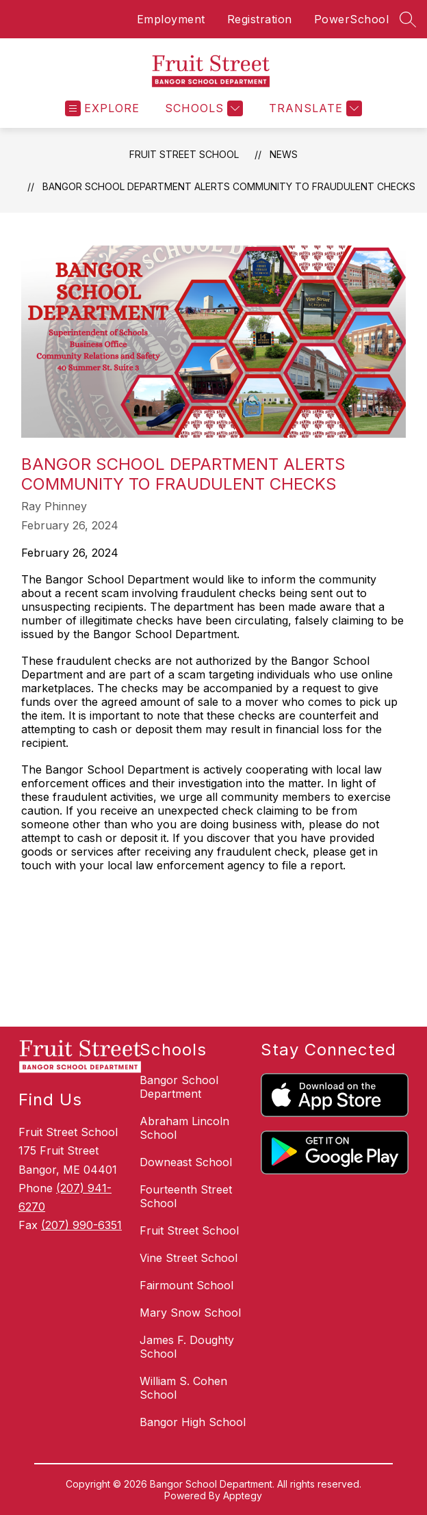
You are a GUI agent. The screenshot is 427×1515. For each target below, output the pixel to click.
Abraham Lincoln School (184, 1128)
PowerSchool (351, 19)
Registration (259, 19)
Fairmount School (186, 1285)
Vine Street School (188, 1258)
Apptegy (242, 1495)
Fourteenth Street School (186, 1196)
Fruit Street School (184, 154)
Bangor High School (193, 1422)
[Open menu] (102, 108)
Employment (171, 19)
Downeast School (186, 1162)
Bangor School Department (179, 1087)
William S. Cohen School (183, 1387)
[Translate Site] (314, 108)
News (284, 154)
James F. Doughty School (187, 1346)
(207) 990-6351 (81, 1225)
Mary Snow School (190, 1312)
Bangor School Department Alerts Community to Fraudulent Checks (228, 186)
